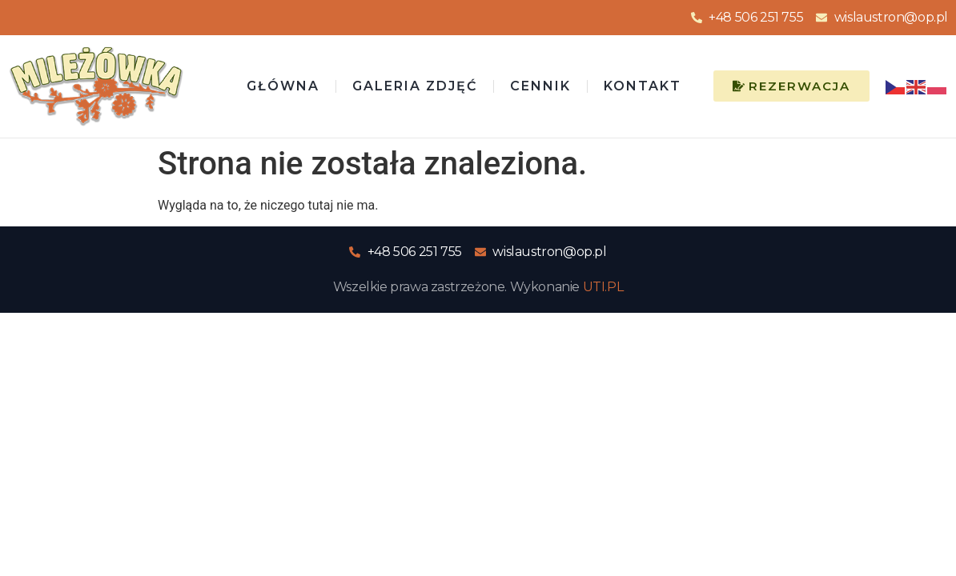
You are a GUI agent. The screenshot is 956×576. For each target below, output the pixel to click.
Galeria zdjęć (414, 86)
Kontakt (642, 86)
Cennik (540, 86)
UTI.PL (603, 286)
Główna (283, 86)
